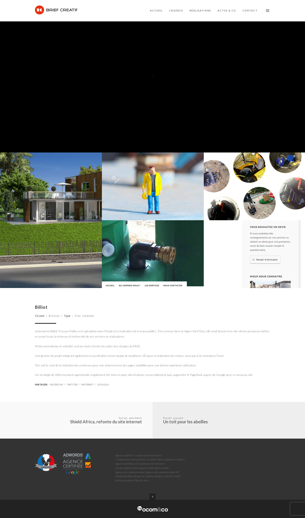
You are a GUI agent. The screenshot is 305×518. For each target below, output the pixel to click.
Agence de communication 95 (162, 472)
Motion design (154, 476)
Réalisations (200, 10)
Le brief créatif (172, 476)
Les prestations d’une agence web (134, 468)
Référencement (124, 480)
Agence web (161, 468)
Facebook (56, 384)
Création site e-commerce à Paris (165, 459)
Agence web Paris (125, 463)
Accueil (156, 10)
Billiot (54, 316)
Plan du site (141, 480)
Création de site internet (150, 463)
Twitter (72, 384)
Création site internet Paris (130, 459)
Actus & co (227, 10)
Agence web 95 (123, 455)
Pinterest (87, 384)
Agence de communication (129, 472)
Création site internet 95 (147, 455)
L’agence (176, 10)
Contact (250, 10)
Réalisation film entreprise (129, 476)
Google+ (103, 384)
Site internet (84, 316)
